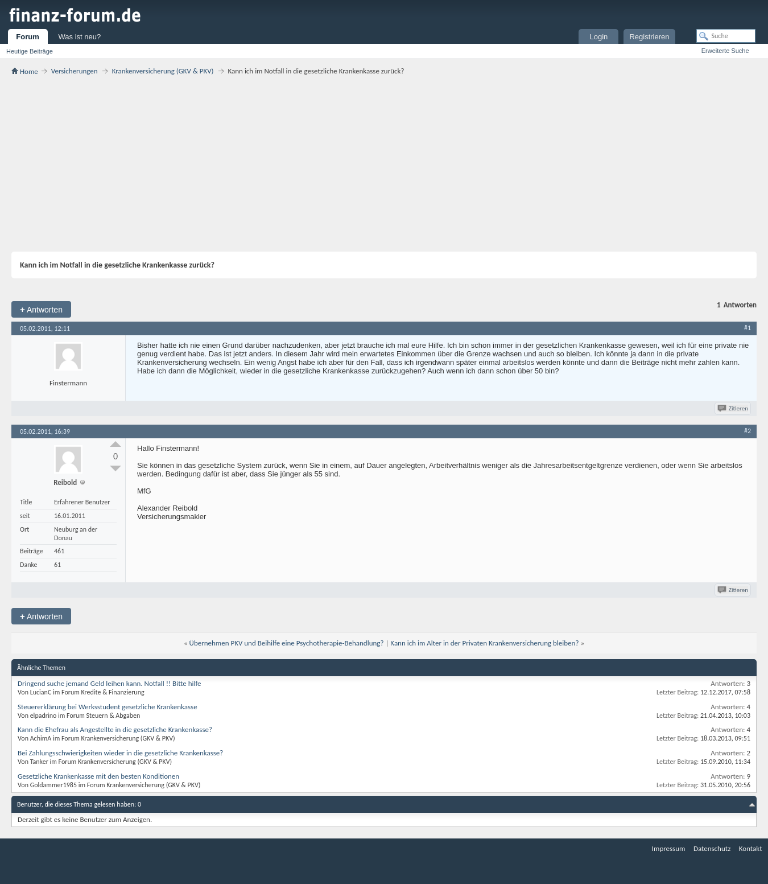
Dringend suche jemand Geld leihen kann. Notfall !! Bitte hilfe (109, 683)
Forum (27, 36)
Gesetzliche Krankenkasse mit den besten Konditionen (98, 776)
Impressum (669, 848)
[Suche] (725, 36)
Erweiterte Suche (725, 50)
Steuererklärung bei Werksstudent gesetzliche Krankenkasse (107, 706)
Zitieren (733, 408)
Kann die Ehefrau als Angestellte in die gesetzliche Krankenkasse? (115, 729)
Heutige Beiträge (29, 51)
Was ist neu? (80, 36)
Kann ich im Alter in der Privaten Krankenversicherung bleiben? (484, 643)
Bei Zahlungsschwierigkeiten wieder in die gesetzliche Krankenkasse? (120, 753)
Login (599, 36)
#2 (747, 431)
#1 (747, 328)
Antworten (41, 309)
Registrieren (649, 36)
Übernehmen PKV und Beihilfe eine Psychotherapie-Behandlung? (286, 643)
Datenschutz (711, 848)
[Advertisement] (384, 163)
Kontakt (750, 848)
